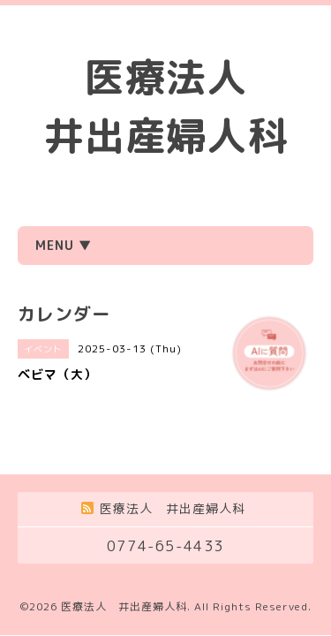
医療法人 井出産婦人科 (124, 606)
